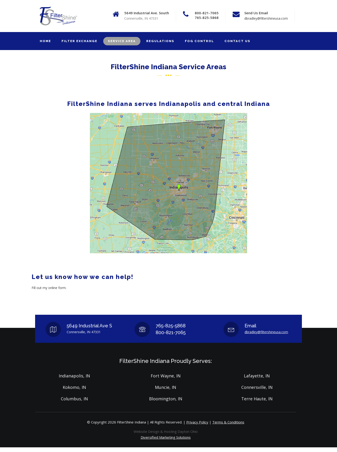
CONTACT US (237, 41)
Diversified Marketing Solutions (166, 437)
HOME (45, 41)
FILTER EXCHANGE (79, 41)
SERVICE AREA (122, 41)
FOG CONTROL (199, 41)
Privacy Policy (197, 422)
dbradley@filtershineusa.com (266, 18)
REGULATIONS (160, 41)
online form (57, 288)
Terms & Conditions (228, 422)
